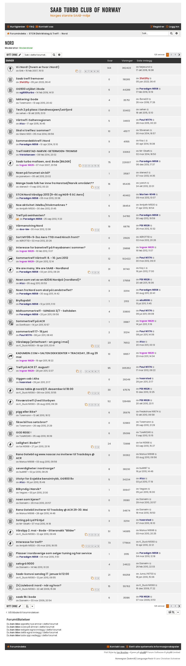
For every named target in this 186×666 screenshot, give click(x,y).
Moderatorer (26, 48)
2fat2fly (24, 82)
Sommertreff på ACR (30, 321)
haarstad (25, 382)
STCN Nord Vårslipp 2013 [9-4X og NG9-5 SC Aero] (50, 194)
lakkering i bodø (27, 99)
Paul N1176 (146, 119)
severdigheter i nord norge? (35, 468)
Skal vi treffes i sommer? (33, 130)
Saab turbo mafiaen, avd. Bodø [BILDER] (43, 161)
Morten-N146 (147, 194)
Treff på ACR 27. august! (32, 367)
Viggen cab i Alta (27, 378)
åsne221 (144, 99)
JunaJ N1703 (146, 573)
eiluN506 (145, 300)
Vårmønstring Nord (29, 226)
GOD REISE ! (23, 432)
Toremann (25, 102)
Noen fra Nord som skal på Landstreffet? (44, 290)
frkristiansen (27, 154)
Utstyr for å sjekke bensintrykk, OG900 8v (45, 478)
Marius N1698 (26, 461)
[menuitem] (30, 26)
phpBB (143, 652)
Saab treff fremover (30, 78)
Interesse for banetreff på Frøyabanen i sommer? (51, 247)
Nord (9, 43)
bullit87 (23, 471)
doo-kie (24, 229)
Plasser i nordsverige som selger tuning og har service (54, 553)
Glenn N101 (25, 133)
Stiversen (144, 130)
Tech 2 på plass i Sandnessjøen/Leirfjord (44, 109)
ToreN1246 (25, 436)
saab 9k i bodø (26, 597)
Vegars (23, 492)
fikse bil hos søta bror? (32, 422)
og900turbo (26, 92)
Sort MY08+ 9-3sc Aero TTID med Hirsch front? (48, 237)
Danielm (24, 503)
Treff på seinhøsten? (30, 215)
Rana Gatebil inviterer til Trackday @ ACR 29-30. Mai (52, 510)
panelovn (24, 176)
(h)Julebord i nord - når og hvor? (38, 585)
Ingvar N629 (26, 165)
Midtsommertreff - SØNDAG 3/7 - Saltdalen (46, 311)
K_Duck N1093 (27, 345)
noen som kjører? (28, 499)
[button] (179, 55)
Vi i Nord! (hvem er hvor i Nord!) (37, 67)
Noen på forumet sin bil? (33, 173)
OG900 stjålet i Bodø (30, 89)
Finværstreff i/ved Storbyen (35, 400)
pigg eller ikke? (26, 412)
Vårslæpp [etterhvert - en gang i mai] (42, 342)
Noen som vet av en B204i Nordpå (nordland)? (48, 280)
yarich (143, 182)
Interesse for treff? (29, 542)
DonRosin (24, 324)
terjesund (145, 66)
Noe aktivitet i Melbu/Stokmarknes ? (41, 205)
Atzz (22, 123)
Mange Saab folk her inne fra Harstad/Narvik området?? (55, 183)
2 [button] (171, 54)
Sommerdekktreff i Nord (33, 141)
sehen (22, 113)
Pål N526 (145, 225)
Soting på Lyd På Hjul (30, 520)
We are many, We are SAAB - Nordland (42, 268)
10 (98, 71)
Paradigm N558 (149, 88)
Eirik (21, 70)
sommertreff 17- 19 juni (32, 331)
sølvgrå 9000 (25, 563)
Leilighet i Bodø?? (28, 443)
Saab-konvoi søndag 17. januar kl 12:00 (42, 574)
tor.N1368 (24, 446)
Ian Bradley (122, 652)
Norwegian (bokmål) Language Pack (134, 658)
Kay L (142, 140)
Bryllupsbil (23, 300)
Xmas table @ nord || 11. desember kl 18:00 (44, 389)
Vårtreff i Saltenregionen (33, 120)
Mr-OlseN (145, 150)
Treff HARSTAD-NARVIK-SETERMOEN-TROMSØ (46, 151)
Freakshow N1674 (149, 411)
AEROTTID (24, 240)
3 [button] (175, 54)
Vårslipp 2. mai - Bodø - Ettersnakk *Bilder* (46, 530)
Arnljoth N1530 (27, 208)
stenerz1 (144, 172)
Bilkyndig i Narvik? (28, 489)
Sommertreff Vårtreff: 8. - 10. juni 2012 (42, 258)
